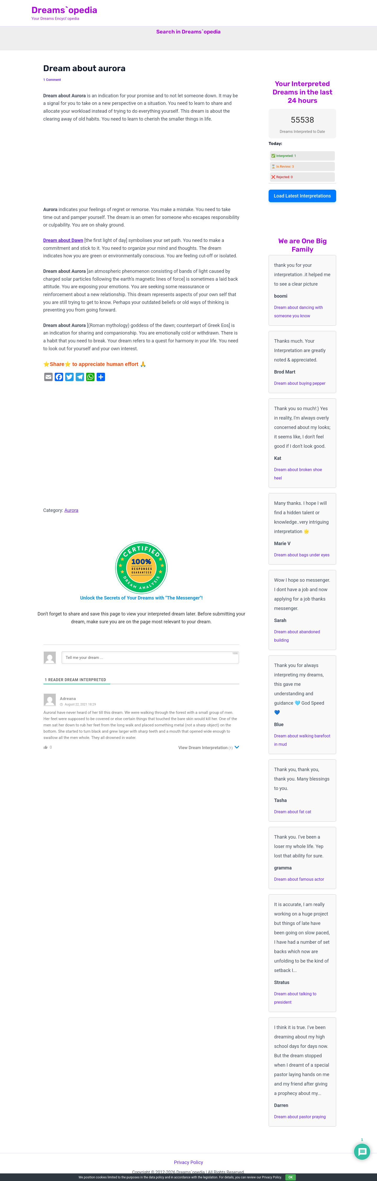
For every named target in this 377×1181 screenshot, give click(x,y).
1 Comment (52, 80)
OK (291, 1177)
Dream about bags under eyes (302, 554)
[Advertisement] (141, 167)
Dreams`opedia (64, 10)
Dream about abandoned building (297, 636)
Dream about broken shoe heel (298, 474)
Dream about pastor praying (300, 1116)
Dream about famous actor (299, 879)
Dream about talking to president (295, 998)
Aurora (71, 510)
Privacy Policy (188, 1162)
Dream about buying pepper (299, 383)
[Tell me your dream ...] (150, 657)
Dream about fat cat (292, 811)
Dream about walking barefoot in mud (302, 740)
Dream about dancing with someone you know (298, 311)
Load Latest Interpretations (302, 196)
